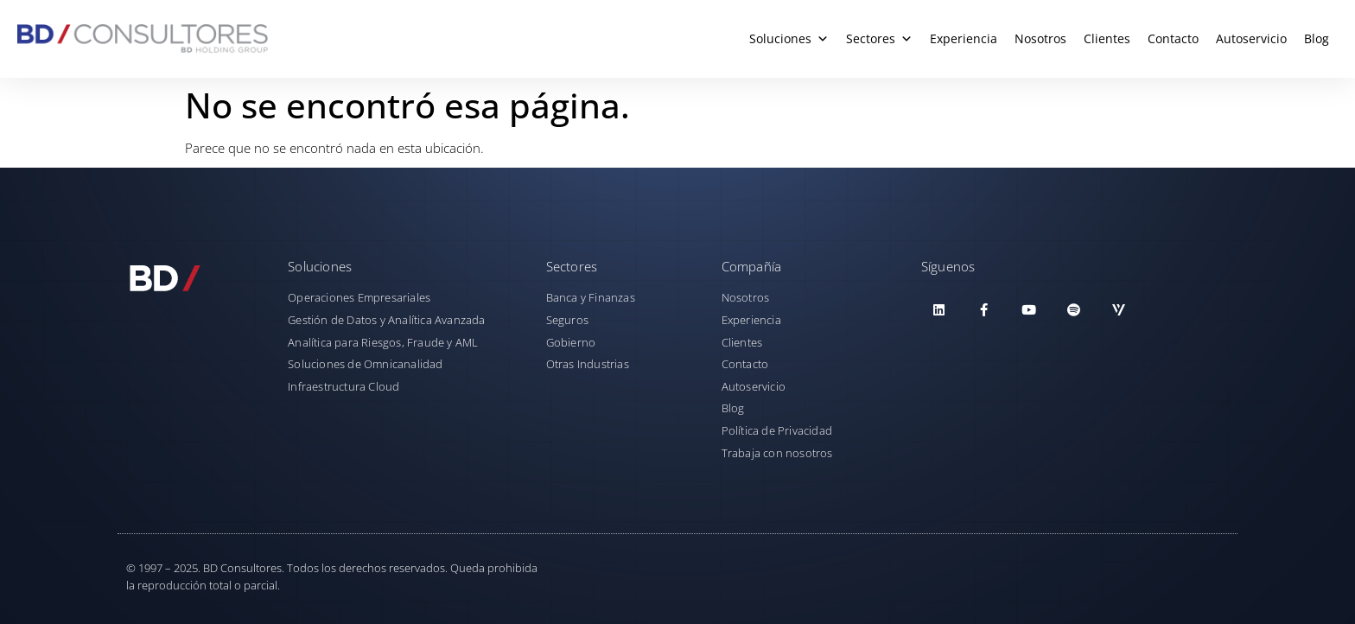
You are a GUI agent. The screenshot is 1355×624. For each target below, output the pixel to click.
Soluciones (789, 39)
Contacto (1173, 38)
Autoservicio (1251, 38)
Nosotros (1040, 38)
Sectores (879, 39)
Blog (1316, 38)
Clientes (1107, 38)
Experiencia (963, 38)
